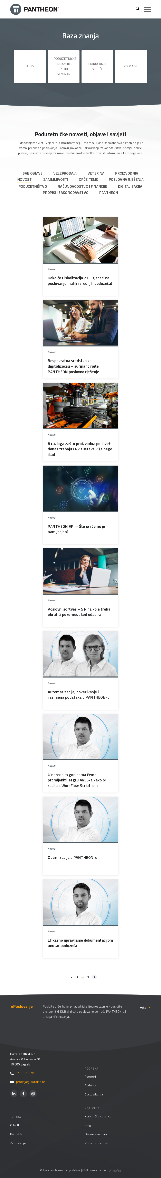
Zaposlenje (18, 1143)
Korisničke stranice (98, 1116)
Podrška (90, 1085)
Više (143, 1007)
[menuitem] (136, 9)
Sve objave (32, 173)
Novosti (24, 179)
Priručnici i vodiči (97, 66)
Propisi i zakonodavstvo (65, 192)
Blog (30, 66)
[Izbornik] (145, 9)
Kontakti (16, 1134)
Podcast (131, 66)
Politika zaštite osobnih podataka (60, 1170)
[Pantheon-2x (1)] (71, 9)
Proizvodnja (126, 173)
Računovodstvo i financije (82, 186)
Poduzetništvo (33, 186)
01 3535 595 (22, 1073)
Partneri (90, 1076)
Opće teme (88, 179)
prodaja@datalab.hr (27, 1081)
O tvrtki (15, 1125)
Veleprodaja (65, 173)
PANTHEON (108, 192)
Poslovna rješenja (126, 179)
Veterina (96, 173)
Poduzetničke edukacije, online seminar (65, 66)
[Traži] (136, 9)
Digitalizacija (130, 186)
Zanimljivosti (55, 179)
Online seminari (96, 1134)
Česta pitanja (94, 1094)
